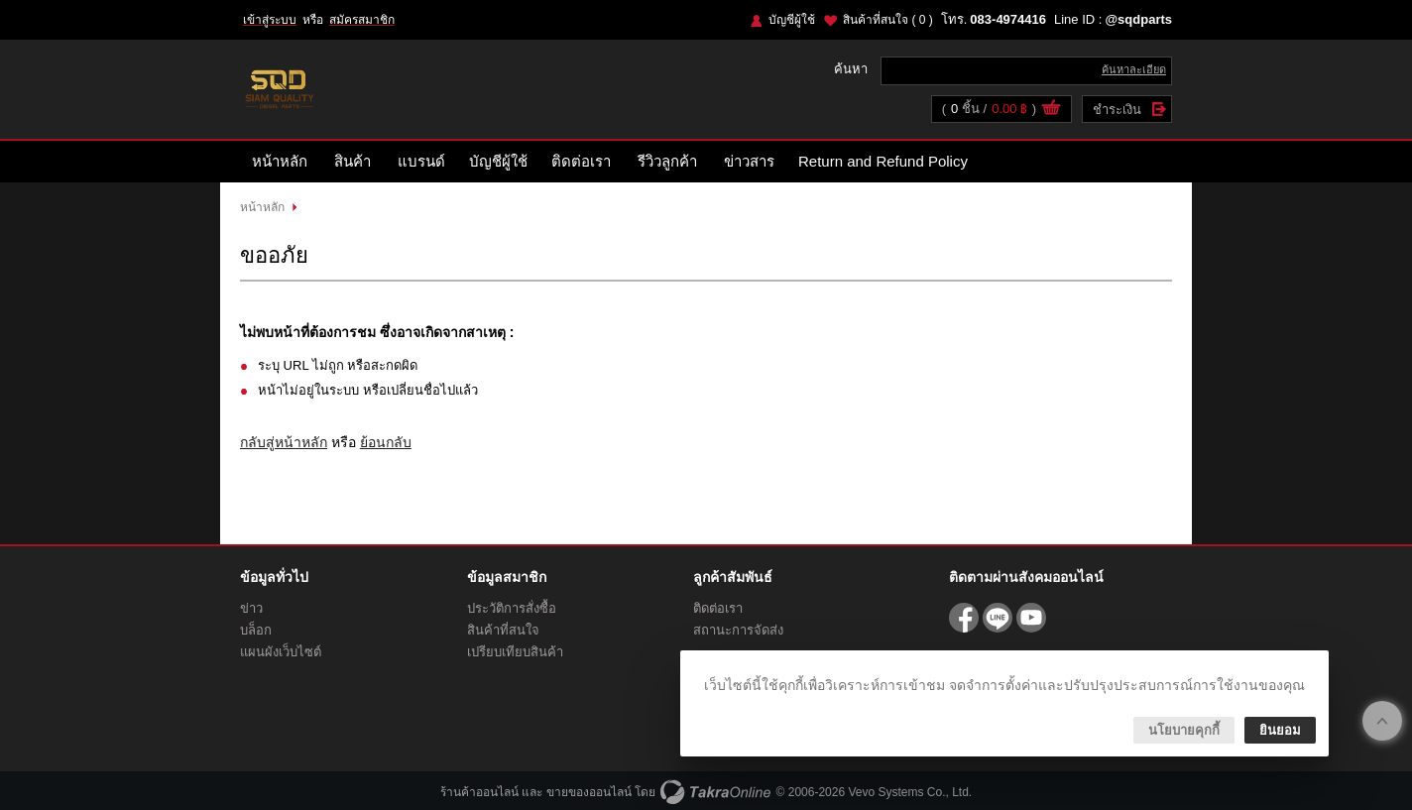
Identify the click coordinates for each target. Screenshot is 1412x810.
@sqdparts (1138, 19)
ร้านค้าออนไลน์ (479, 792)
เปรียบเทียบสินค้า (515, 651)
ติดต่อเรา (581, 161)
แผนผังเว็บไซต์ (280, 651)
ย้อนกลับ (386, 442)
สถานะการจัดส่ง (738, 630)
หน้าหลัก (279, 161)
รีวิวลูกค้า (667, 161)
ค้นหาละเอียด (1134, 69)
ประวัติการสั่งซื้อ (511, 608)
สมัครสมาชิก (362, 20)
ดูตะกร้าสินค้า (1051, 110)
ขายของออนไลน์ (589, 792)
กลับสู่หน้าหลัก (283, 442)
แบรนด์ (421, 161)
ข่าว (251, 608)
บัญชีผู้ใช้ (791, 20)
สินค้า (352, 161)
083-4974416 (1008, 19)
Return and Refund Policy (883, 161)
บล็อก (256, 630)
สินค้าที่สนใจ (888, 20)
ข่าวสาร (749, 161)
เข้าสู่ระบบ (269, 20)
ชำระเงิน (1117, 109)
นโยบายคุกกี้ (1184, 730)
